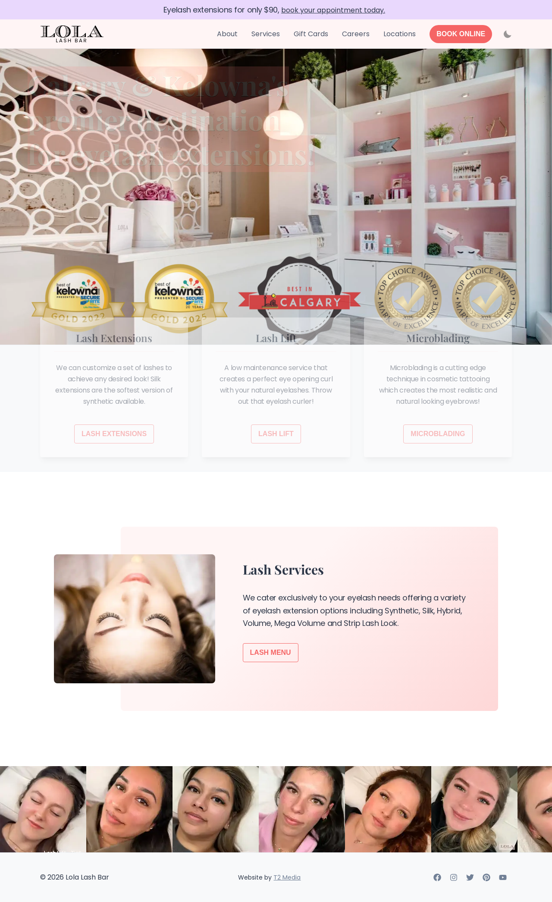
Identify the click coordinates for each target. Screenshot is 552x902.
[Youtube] (503, 879)
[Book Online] (461, 34)
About (227, 34)
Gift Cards (311, 34)
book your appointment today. (333, 10)
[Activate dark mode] (507, 34)
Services (265, 34)
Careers (356, 34)
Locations (399, 34)
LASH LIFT (276, 433)
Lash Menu (270, 652)
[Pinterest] (486, 879)
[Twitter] (470, 879)
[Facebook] (437, 879)
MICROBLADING (438, 433)
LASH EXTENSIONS (114, 433)
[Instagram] (453, 879)
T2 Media (287, 877)
